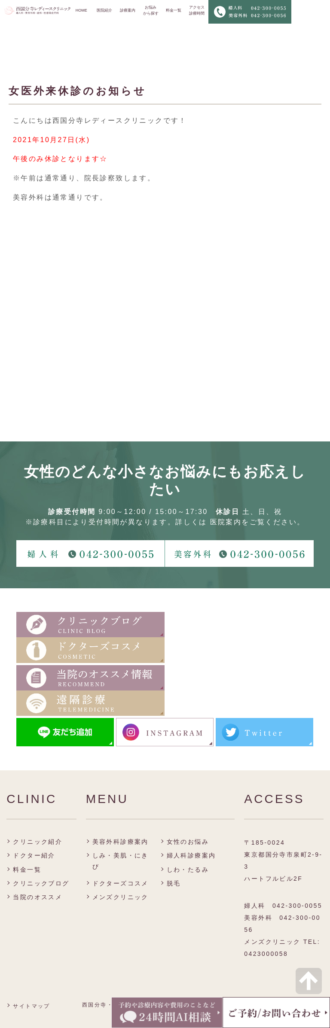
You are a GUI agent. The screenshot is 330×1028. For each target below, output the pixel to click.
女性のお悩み (188, 841)
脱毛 (174, 883)
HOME (81, 10)
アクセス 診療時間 (197, 10)
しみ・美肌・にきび (120, 861)
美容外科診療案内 (120, 841)
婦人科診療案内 (191, 855)
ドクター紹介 (34, 855)
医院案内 (226, 522)
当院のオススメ (37, 897)
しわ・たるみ (188, 869)
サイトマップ (31, 1006)
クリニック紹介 (37, 841)
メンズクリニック (120, 897)
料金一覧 (173, 10)
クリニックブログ (41, 883)
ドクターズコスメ (120, 883)
